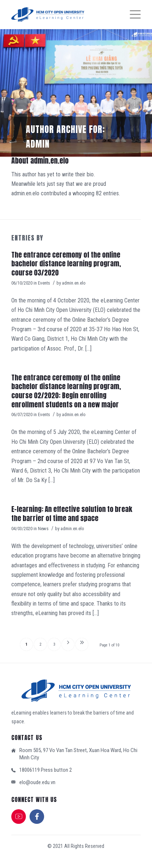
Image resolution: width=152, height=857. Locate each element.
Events (44, 283)
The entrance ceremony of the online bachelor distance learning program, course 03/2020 (66, 264)
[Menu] (131, 14)
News (43, 528)
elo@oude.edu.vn (37, 782)
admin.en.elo (74, 283)
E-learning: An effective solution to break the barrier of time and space (71, 513)
